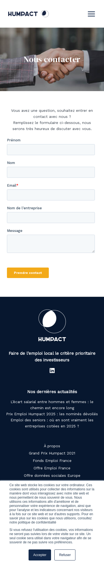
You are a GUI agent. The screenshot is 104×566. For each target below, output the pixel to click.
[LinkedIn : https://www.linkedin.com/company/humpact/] (52, 370)
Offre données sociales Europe (52, 475)
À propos (52, 446)
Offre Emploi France (52, 468)
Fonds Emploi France (52, 460)
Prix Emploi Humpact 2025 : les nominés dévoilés (52, 414)
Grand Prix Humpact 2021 (52, 453)
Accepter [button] (39, 555)
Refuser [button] (65, 555)
